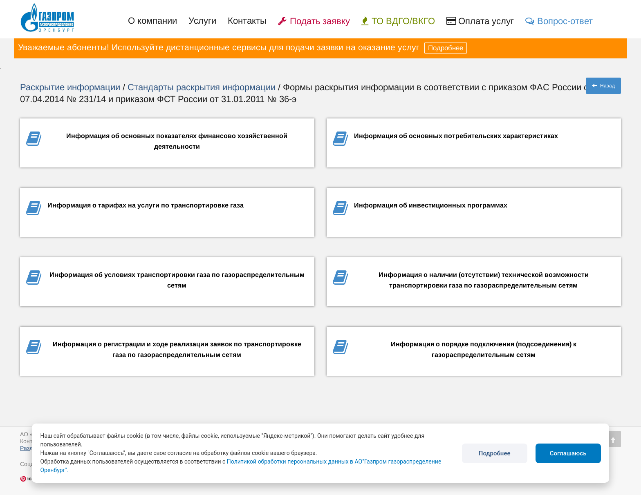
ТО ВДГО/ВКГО (398, 21)
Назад (603, 86)
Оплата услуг (480, 21)
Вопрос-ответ (559, 21)
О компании (152, 21)
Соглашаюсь (568, 453)
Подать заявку (314, 21)
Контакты (247, 21)
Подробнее (445, 48)
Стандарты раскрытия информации (203, 87)
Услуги (202, 21)
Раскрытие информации (71, 87)
